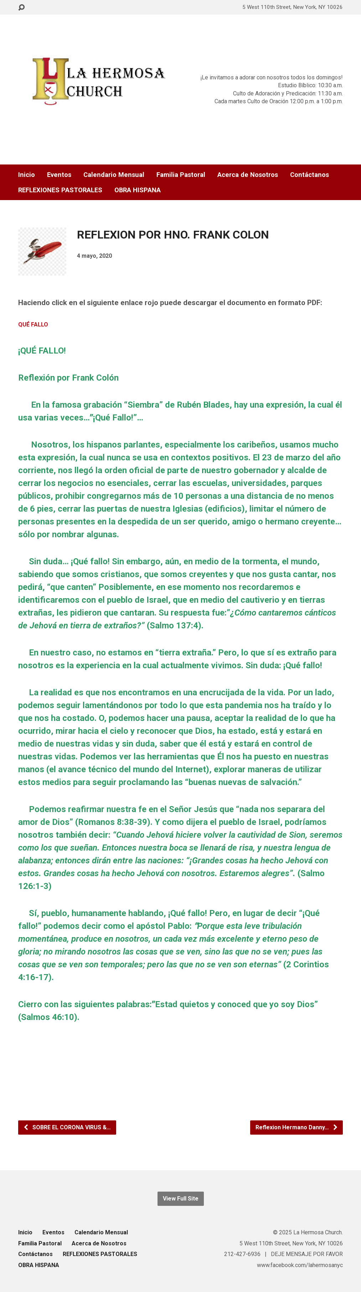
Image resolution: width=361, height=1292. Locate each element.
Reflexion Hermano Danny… (297, 1127)
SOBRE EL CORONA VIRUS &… (67, 1127)
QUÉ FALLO (33, 324)
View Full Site (180, 1198)
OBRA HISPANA (137, 190)
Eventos (59, 175)
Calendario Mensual (113, 175)
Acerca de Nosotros (247, 175)
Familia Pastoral (180, 175)
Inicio (26, 175)
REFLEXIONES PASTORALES (60, 190)
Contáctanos (309, 175)
